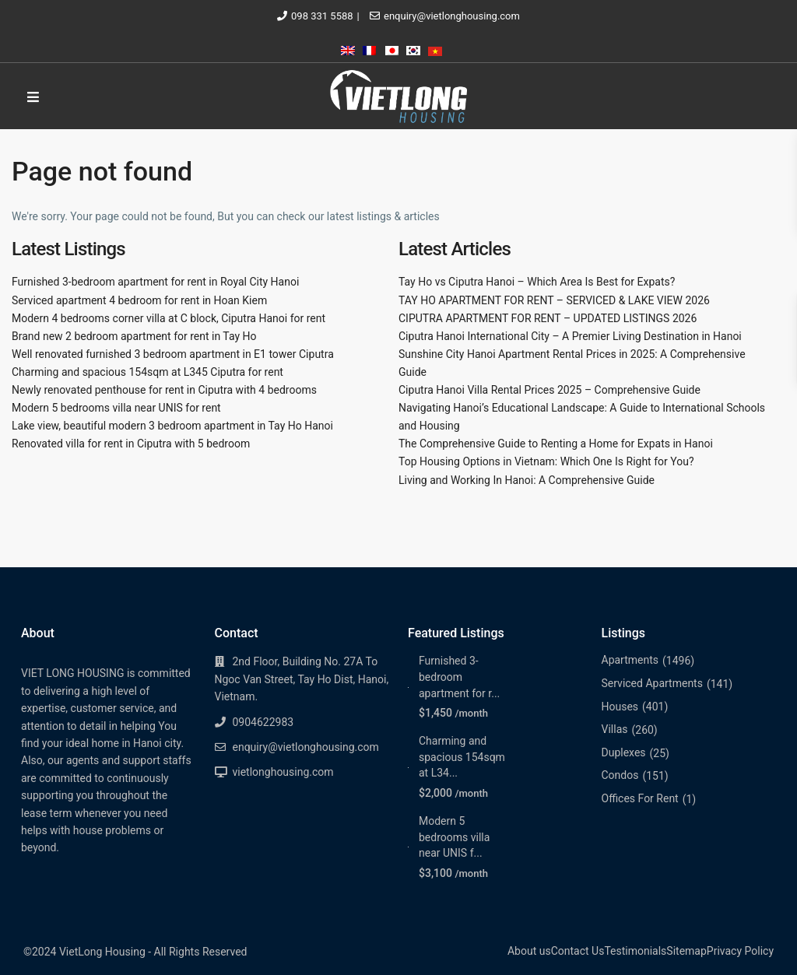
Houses (620, 706)
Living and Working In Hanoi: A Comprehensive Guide (526, 480)
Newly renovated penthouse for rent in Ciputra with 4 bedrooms (164, 390)
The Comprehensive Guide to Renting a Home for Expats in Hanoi (555, 443)
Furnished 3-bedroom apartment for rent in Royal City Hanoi (155, 281)
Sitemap (686, 951)
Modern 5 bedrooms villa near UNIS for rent (116, 408)
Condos (620, 775)
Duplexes (624, 752)
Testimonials (635, 951)
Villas (615, 729)
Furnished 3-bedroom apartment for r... (459, 676)
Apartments (630, 660)
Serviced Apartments (652, 683)
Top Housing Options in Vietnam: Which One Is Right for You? (546, 461)
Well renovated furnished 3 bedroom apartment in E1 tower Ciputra (173, 354)
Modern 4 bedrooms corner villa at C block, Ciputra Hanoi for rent (168, 318)
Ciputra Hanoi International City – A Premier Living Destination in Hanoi (570, 336)
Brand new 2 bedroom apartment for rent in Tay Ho (134, 336)
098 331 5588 (322, 16)
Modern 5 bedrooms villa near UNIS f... (454, 837)
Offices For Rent (640, 798)
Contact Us (578, 951)
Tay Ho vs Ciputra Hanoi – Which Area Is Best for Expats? (536, 281)
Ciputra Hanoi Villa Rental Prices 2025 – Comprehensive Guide (549, 390)
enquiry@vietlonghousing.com (452, 16)
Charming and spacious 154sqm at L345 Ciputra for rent (147, 372)
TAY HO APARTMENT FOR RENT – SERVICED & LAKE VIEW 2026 (554, 300)
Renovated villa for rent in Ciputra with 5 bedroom (131, 443)
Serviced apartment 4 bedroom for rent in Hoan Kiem (139, 300)
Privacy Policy (740, 951)
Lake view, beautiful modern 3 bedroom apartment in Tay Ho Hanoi (172, 425)
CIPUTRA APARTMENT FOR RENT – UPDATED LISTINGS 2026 (547, 318)
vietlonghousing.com (283, 772)
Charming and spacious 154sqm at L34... (462, 757)
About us (529, 951)
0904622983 (263, 722)
